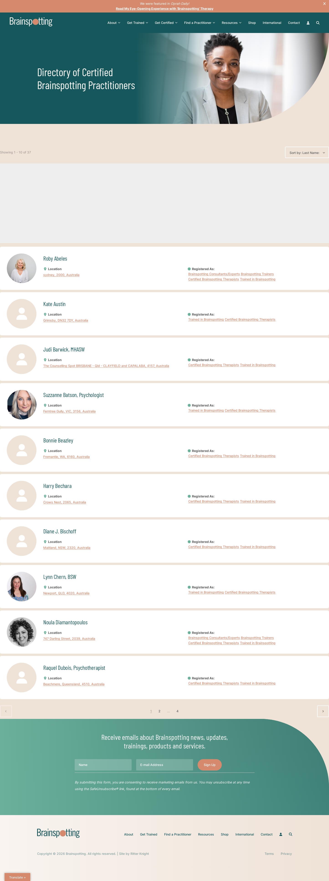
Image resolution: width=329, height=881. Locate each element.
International (272, 23)
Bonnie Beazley (58, 440)
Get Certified (166, 22)
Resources (231, 22)
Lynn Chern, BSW (59, 576)
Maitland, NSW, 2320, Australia (66, 548)
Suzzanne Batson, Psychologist (73, 394)
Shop (252, 23)
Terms (269, 854)
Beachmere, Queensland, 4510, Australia (74, 684)
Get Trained (137, 22)
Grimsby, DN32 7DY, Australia (65, 320)
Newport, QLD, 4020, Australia (66, 593)
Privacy (286, 854)
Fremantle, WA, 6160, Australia (66, 457)
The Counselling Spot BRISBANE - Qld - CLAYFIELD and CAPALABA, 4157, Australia (106, 366)
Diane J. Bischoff (59, 531)
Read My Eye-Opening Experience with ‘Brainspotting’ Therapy (164, 8)
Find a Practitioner (199, 22)
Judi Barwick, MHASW (64, 349)
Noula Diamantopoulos (65, 621)
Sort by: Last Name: (304, 153)
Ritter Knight (139, 854)
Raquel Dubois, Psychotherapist (74, 667)
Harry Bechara (57, 485)
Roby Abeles (55, 258)
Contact (294, 23)
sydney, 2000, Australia (61, 275)
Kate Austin (54, 303)
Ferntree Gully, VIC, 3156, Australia (69, 411)
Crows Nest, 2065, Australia (64, 502)
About (113, 22)
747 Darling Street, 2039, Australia (69, 639)
